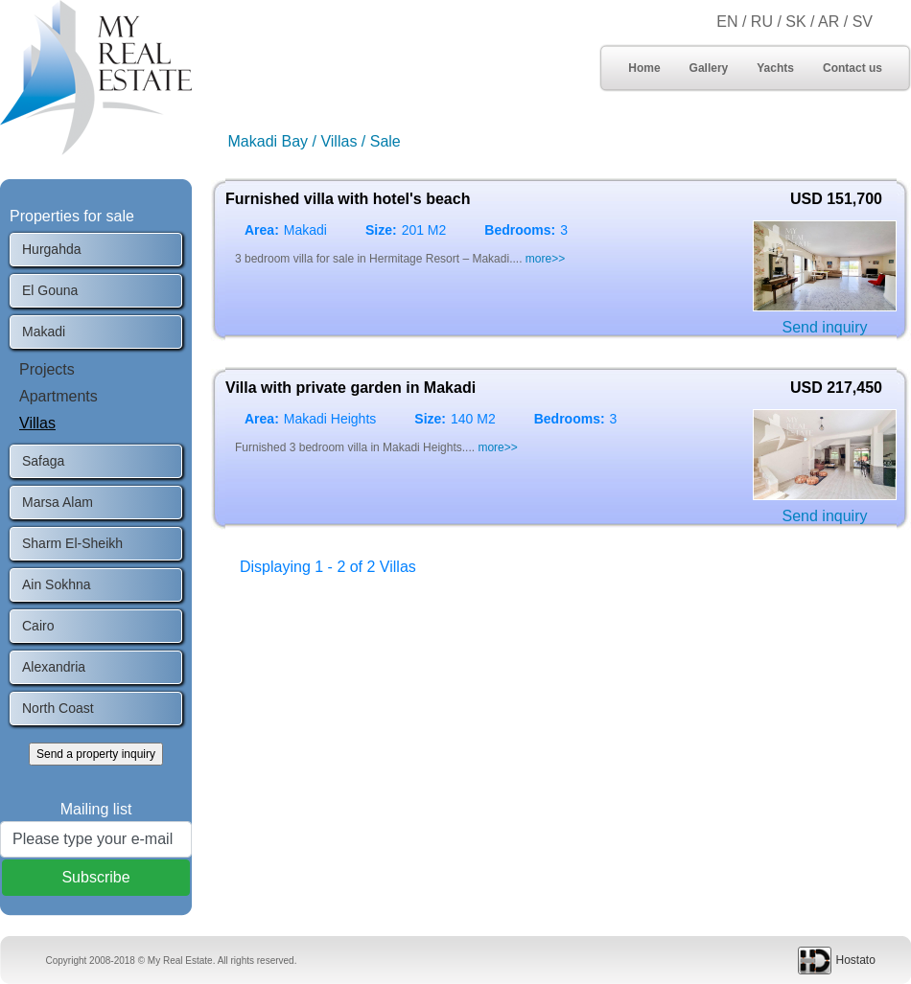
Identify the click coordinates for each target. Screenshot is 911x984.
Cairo (38, 625)
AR (831, 21)
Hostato (856, 960)
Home (644, 68)
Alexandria (53, 667)
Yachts (775, 68)
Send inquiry (825, 327)
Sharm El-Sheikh (72, 543)
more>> (545, 258)
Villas (37, 423)
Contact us (852, 68)
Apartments (58, 396)
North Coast (58, 708)
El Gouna (50, 290)
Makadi (43, 331)
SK (795, 21)
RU (762, 21)
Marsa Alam (57, 502)
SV (863, 21)
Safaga (43, 461)
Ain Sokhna (56, 584)
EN (726, 21)
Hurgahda (52, 249)
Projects (47, 369)
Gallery (709, 68)
